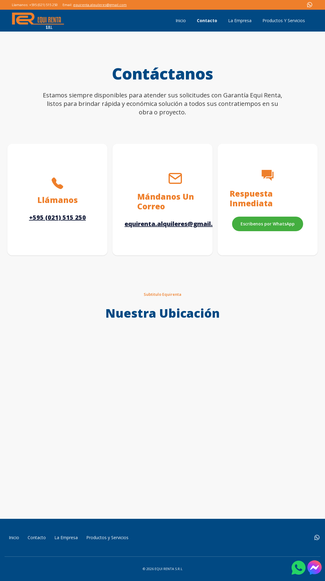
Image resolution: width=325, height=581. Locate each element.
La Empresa (239, 20)
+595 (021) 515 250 (57, 217)
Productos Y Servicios (283, 20)
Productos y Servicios (107, 537)
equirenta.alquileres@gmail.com (100, 4)
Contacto (207, 20)
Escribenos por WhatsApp (268, 224)
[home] (38, 21)
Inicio (181, 20)
